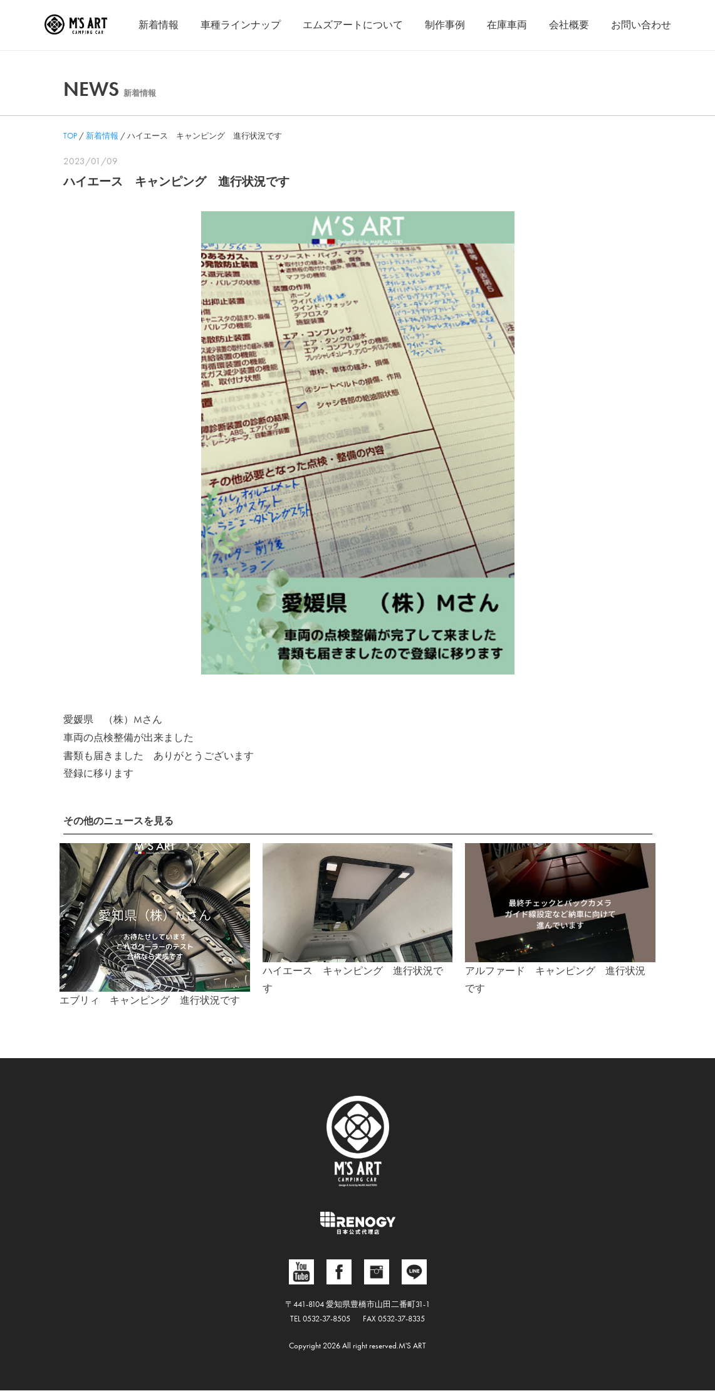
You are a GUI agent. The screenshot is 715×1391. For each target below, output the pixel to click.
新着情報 (158, 24)
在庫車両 (507, 24)
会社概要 (569, 24)
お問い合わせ (641, 24)
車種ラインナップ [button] (241, 24)
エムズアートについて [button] (353, 24)
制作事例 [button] (445, 24)
